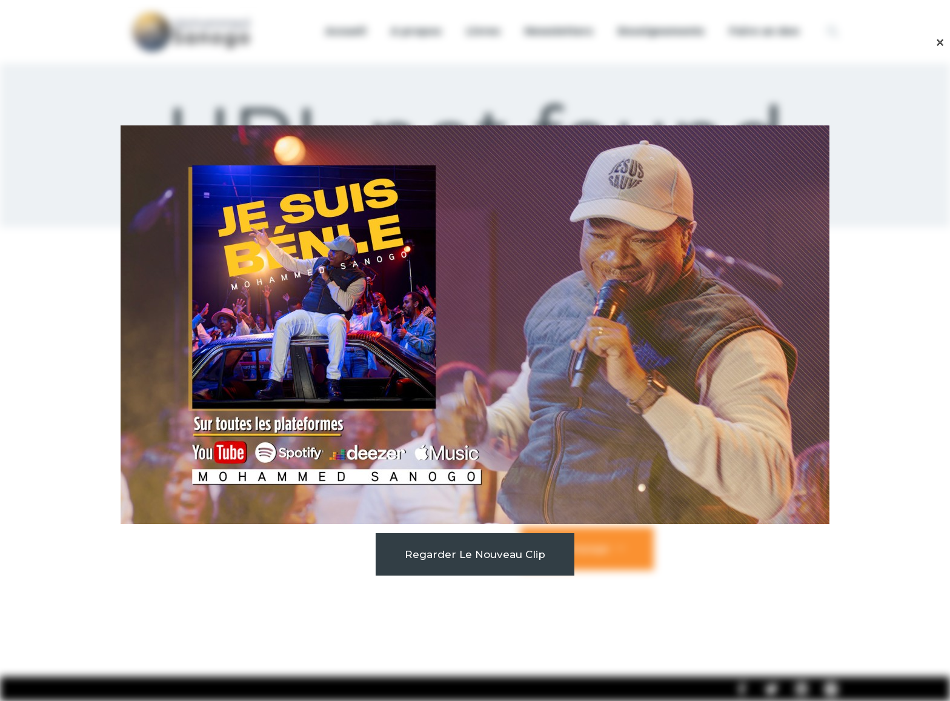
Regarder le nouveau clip (475, 554)
